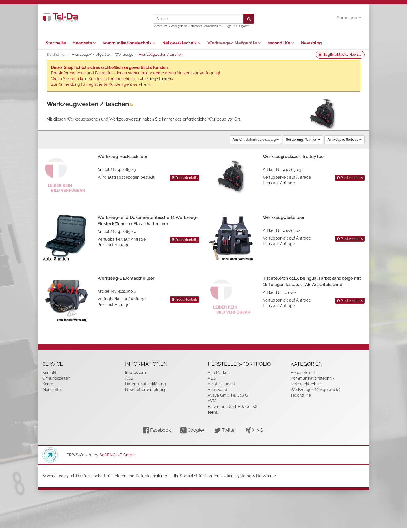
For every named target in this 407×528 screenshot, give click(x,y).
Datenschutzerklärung (145, 384)
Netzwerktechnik (181, 43)
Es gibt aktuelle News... (342, 55)
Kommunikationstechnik (129, 43)
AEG (212, 378)
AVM (212, 401)
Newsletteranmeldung (146, 389)
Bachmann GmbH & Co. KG (232, 406)
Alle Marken (219, 372)
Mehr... (213, 412)
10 (344, 140)
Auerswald (217, 389)
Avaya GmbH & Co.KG (228, 395)
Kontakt (49, 372)
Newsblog (311, 43)
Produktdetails (185, 178)
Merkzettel (52, 389)
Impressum (135, 372)
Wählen (303, 140)
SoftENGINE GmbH (117, 455)
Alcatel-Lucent (221, 384)
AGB (129, 378)
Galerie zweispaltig (256, 140)
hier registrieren (156, 78)
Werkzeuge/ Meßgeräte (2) (315, 389)
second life (281, 43)
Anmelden (349, 17)
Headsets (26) (303, 372)
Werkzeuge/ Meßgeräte (234, 43)
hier (144, 84)
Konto (47, 384)
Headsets (84, 43)
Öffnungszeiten (56, 378)
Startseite (56, 43)
